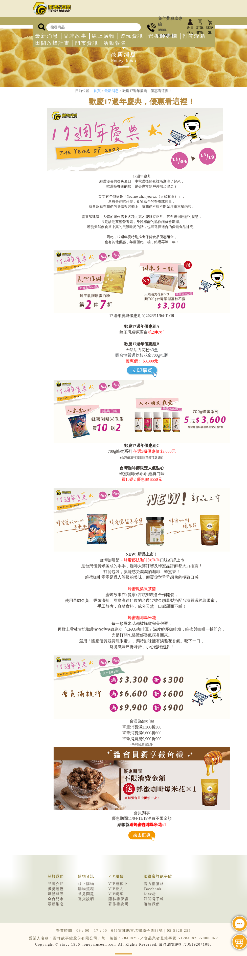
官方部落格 (154, 884)
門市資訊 (86, 43)
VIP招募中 (118, 884)
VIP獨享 (116, 894)
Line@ (150, 894)
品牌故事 (75, 36)
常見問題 (86, 894)
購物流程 (86, 889)
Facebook (153, 889)
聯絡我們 (152, 904)
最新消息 (46, 36)
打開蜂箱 (194, 36)
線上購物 (103, 36)
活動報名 (115, 43)
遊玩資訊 (131, 36)
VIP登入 (116, 889)
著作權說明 (118, 904)
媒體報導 (56, 894)
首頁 (97, 91)
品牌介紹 (56, 884)
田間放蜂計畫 (52, 43)
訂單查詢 (200, 27)
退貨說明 (86, 899)
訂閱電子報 (154, 899)
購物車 (209, 27)
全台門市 (56, 899)
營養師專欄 (162, 36)
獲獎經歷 (56, 889)
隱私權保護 (118, 899)
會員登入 (190, 27)
